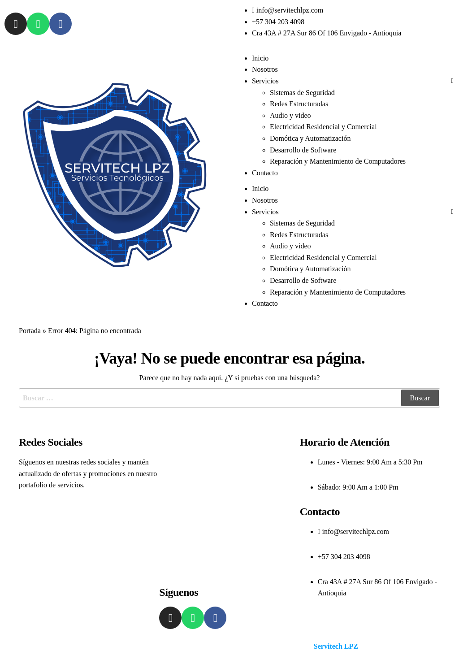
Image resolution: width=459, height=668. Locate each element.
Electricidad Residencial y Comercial (323, 126)
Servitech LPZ (336, 646)
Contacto (265, 173)
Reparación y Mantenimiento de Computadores (338, 161)
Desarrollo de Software (303, 150)
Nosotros (265, 69)
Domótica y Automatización (310, 138)
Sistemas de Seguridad (302, 92)
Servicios (265, 81)
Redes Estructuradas (299, 104)
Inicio (260, 58)
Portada (30, 330)
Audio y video (290, 115)
